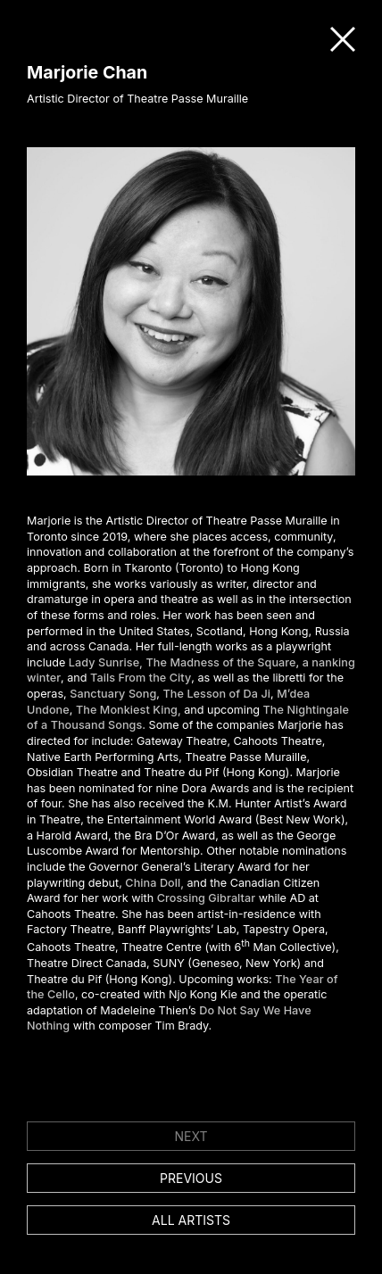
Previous (191, 1178)
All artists (191, 1220)
